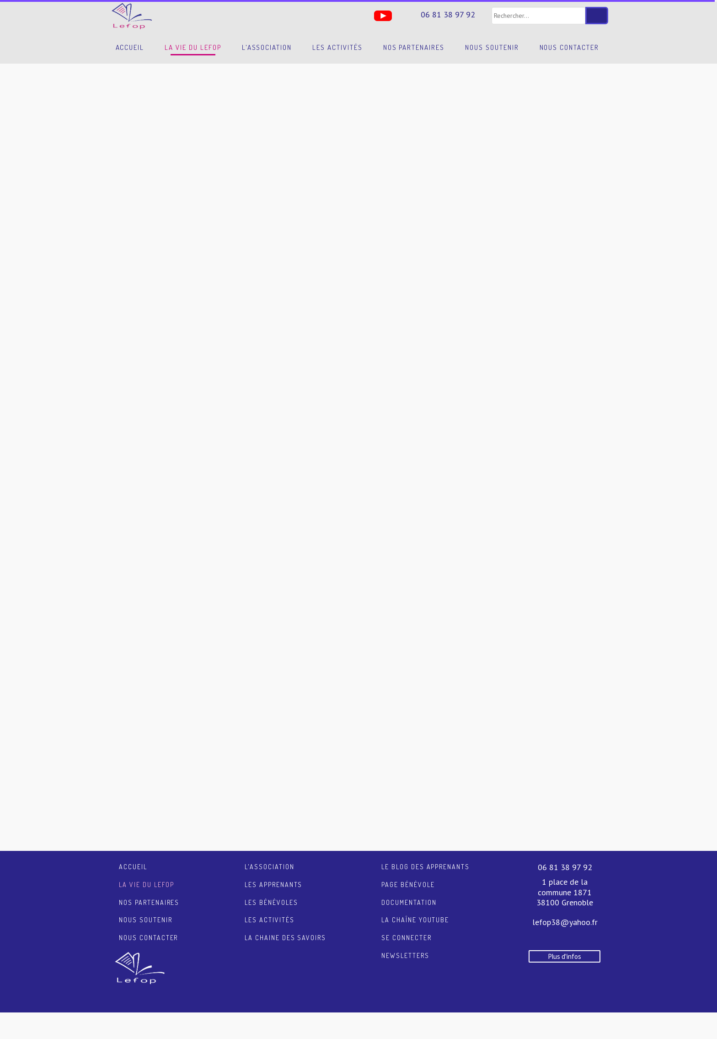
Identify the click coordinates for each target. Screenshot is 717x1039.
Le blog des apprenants (425, 867)
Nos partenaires (413, 47)
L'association (267, 47)
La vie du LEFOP (193, 47)
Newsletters (405, 955)
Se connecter (406, 938)
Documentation (408, 902)
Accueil (130, 47)
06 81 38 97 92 (448, 14)
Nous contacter (569, 47)
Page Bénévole (407, 884)
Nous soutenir (492, 47)
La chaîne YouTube (415, 920)
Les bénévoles (271, 902)
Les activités (337, 47)
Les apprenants (273, 884)
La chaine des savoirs (285, 938)
